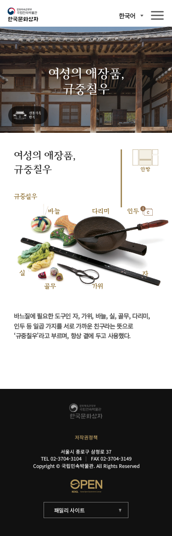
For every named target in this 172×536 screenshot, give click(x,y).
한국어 (127, 16)
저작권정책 (86, 437)
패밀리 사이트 (69, 510)
